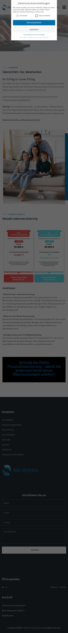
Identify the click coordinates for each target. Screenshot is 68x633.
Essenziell (21, 14)
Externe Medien (42, 14)
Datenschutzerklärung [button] (35, 36)
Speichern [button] (34, 28)
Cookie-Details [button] (24, 36)
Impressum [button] (45, 36)
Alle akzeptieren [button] (34, 21)
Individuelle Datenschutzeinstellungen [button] (34, 33)
